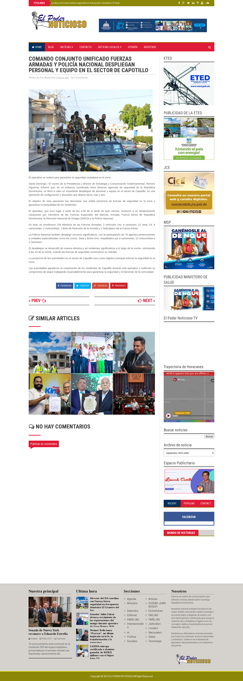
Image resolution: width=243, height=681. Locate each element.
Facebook (64, 285)
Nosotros (150, 47)
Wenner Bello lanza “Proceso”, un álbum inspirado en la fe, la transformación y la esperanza (101, 636)
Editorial (132, 615)
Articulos (132, 603)
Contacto (85, 47)
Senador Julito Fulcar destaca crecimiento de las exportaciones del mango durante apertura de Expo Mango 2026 (104, 620)
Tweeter (82, 285)
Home (37, 47)
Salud (151, 636)
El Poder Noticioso (121, 676)
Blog (51, 47)
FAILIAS (153, 615)
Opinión (132, 47)
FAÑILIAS (154, 619)
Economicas (155, 610)
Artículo (152, 599)
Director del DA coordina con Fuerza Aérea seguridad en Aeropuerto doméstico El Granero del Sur (81, 3)
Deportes (132, 610)
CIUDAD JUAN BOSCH (157, 605)
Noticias (66, 47)
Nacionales (155, 632)
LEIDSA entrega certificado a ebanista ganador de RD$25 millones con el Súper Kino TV (102, 652)
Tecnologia (154, 641)
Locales (153, 628)
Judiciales (154, 623)
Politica (131, 636)
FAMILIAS (133, 619)
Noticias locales (110, 47)
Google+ (100, 285)
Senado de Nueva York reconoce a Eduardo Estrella (48, 632)
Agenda (131, 599)
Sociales (132, 641)
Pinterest (119, 285)
